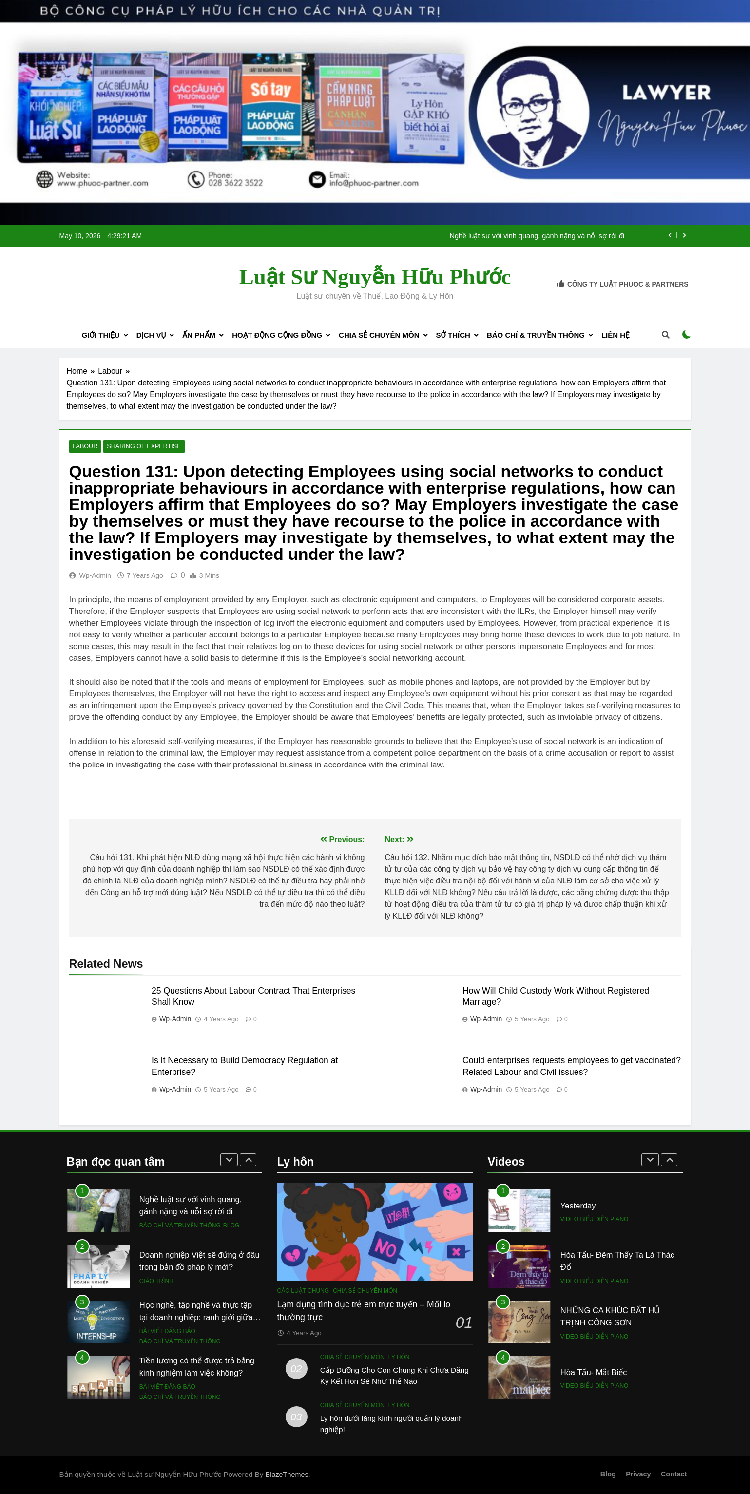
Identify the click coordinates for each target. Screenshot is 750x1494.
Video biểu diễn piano (594, 1219)
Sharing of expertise (140, 446)
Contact (674, 1474)
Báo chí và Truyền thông (180, 1225)
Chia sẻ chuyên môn (379, 335)
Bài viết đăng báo (167, 1331)
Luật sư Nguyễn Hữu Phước (375, 277)
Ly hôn (399, 1357)
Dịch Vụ (151, 335)
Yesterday (578, 1205)
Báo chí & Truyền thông (536, 335)
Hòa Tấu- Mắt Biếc (593, 1372)
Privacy (638, 1474)
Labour (84, 446)
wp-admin (95, 576)
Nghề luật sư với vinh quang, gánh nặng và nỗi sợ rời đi (536, 236)
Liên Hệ (615, 335)
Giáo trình (156, 1281)
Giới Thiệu (101, 335)
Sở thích (453, 335)
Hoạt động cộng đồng (277, 335)
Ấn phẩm (198, 335)
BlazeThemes (287, 1475)
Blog (231, 1225)
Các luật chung (303, 1290)
